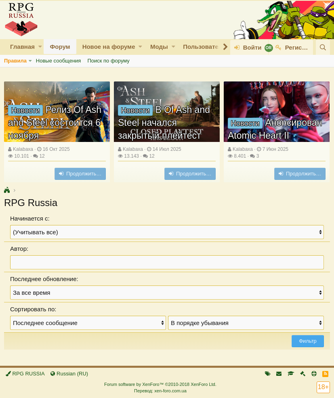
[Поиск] (323, 47)
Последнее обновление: (44, 278)
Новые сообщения (58, 61)
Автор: (19, 248)
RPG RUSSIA (25, 374)
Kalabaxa (23, 149)
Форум (60, 46)
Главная (22, 46)
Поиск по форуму (108, 61)
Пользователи (204, 46)
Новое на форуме (108, 46)
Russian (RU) (69, 374)
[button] (40, 46)
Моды (159, 46)
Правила (15, 61)
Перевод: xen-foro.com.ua (160, 390)
